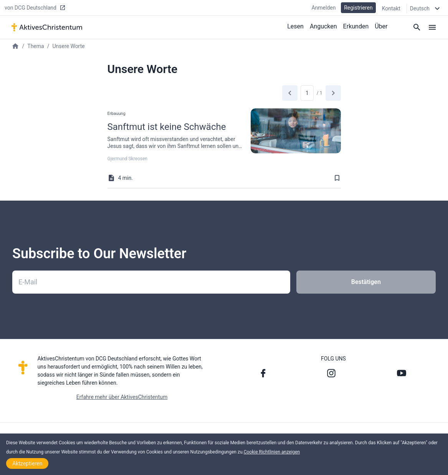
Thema (35, 46)
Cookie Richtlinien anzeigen (272, 452)
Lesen (295, 26)
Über (381, 26)
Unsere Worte (68, 46)
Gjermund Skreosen (127, 158)
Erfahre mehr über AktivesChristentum (121, 397)
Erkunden (356, 26)
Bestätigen (366, 282)
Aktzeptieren (27, 463)
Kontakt (391, 8)
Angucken (323, 26)
